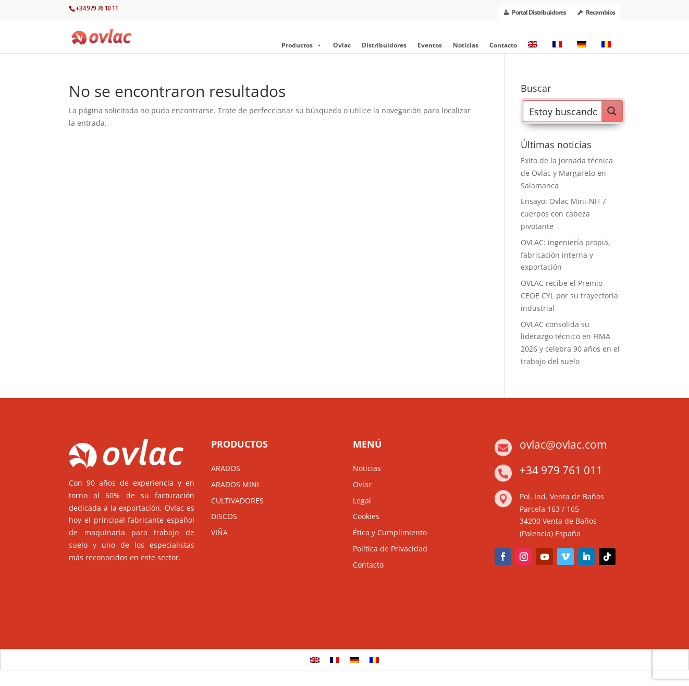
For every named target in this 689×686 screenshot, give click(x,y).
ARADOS (225, 468)
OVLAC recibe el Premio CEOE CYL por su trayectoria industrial (569, 295)
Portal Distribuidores (539, 12)
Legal (362, 501)
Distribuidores (384, 45)
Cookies (366, 516)
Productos (301, 45)
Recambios (600, 12)
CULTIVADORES (237, 501)
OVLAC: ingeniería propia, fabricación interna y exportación (565, 254)
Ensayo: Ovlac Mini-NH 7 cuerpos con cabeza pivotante (563, 213)
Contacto (503, 45)
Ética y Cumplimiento (390, 532)
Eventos (429, 45)
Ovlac (342, 45)
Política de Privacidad (390, 548)
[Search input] (563, 111)
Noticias (465, 45)
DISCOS (224, 516)
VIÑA (219, 532)
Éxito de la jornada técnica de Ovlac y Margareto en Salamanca (567, 172)
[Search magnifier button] (611, 111)
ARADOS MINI (235, 484)
